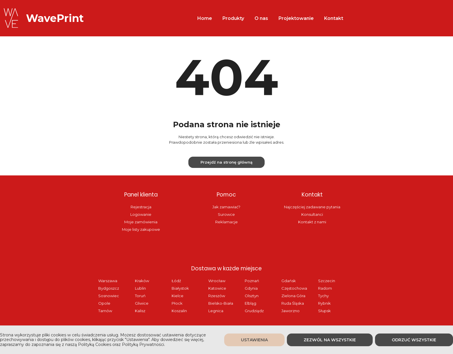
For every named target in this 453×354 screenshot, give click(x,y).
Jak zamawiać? (226, 207)
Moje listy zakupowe (141, 229)
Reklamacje (226, 222)
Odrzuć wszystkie (414, 339)
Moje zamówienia (140, 222)
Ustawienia (254, 339)
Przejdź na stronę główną (226, 162)
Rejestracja (141, 207)
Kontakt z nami (312, 222)
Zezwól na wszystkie (330, 339)
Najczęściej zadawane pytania (312, 207)
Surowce (226, 214)
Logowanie (140, 214)
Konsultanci (312, 214)
